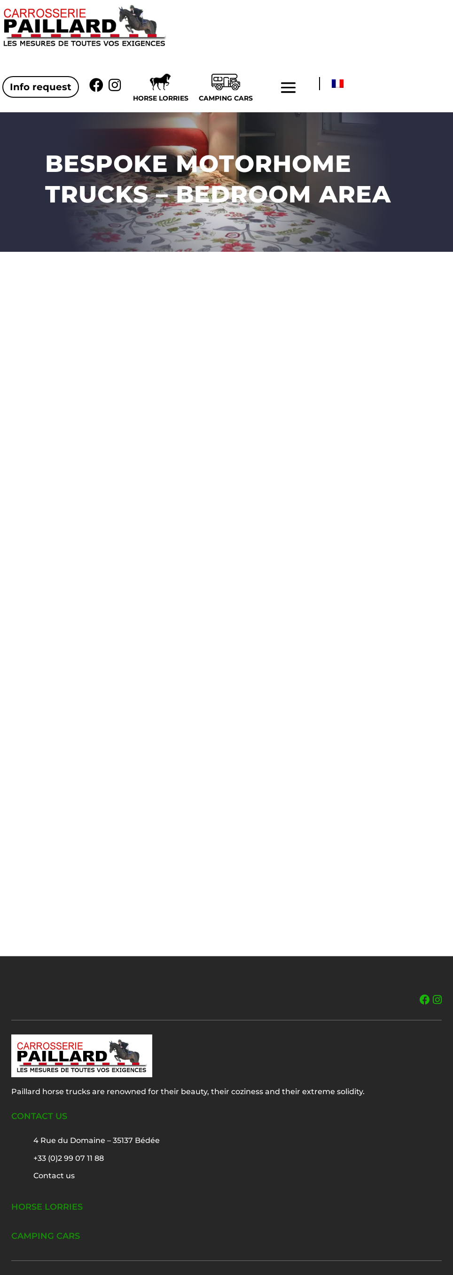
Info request (40, 87)
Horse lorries (160, 98)
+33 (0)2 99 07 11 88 (68, 1158)
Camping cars (226, 98)
